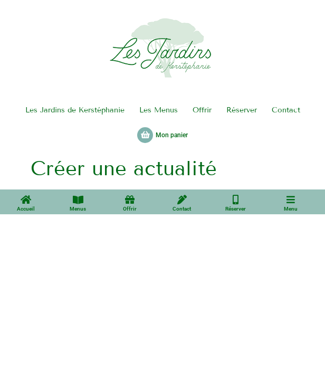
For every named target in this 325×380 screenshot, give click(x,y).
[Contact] (182, 199)
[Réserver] (236, 199)
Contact (286, 110)
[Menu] (290, 199)
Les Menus (158, 110)
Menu (291, 209)
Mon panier (172, 135)
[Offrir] (130, 199)
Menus (78, 209)
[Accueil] (26, 199)
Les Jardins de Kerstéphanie (75, 110)
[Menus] (78, 199)
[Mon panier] (145, 135)
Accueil (26, 209)
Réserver (241, 110)
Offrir (202, 110)
